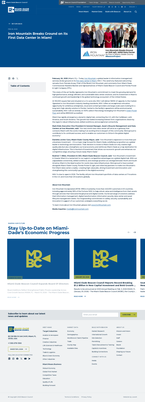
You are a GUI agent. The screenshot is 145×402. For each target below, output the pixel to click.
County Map (71, 345)
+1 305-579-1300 (15, 343)
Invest (118, 334)
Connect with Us (99, 357)
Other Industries (49, 359)
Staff (118, 338)
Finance (46, 339)
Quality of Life (48, 382)
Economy (70, 331)
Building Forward (49, 385)
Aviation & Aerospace (50, 335)
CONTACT (86, 7)
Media (94, 360)
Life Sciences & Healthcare (52, 345)
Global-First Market (50, 372)
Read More (79, 296)
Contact (119, 355)
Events (94, 364)
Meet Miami (84, 12)
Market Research (98, 331)
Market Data (97, 12)
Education (46, 378)
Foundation (120, 348)
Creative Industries (50, 342)
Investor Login (16, 349)
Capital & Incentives (99, 348)
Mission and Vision (123, 331)
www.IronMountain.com (101, 205)
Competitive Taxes (49, 375)
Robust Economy (49, 368)
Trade (69, 341)
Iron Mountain (90, 78)
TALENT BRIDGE (98, 7)
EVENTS (71, 7)
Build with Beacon (112, 12)
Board (118, 345)
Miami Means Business (52, 364)
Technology (47, 349)
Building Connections (100, 352)
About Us (127, 12)
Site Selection (97, 338)
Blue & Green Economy (51, 356)
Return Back (17, 24)
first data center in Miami (86, 81)
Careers (119, 341)
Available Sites (72, 348)
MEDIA (78, 7)
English (132, 7)
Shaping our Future (123, 352)
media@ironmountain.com (78, 209)
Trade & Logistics (49, 352)
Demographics (72, 334)
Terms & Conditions (72, 397)
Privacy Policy (86, 397)
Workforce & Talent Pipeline (77, 338)
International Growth (99, 334)
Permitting (96, 341)
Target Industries (50, 331)
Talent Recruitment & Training (103, 345)
